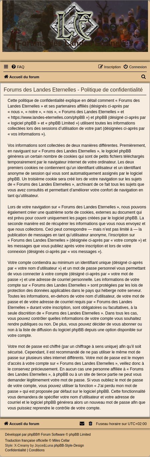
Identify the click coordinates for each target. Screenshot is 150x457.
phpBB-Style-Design (69, 445)
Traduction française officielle (26, 440)
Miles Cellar (61, 440)
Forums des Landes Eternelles (75, 43)
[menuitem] (17, 67)
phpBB (33, 434)
